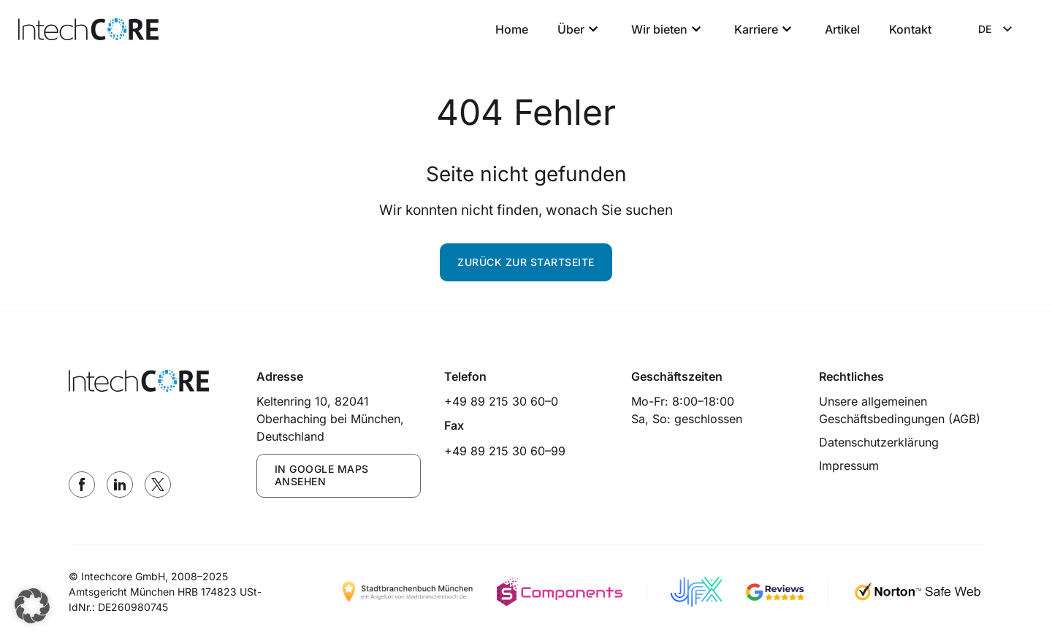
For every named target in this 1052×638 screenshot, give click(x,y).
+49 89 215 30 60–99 (504, 451)
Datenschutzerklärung (879, 442)
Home (511, 29)
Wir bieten (668, 29)
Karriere (765, 29)
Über (579, 29)
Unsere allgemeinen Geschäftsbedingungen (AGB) (899, 410)
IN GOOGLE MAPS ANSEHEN (322, 475)
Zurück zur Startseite (526, 262)
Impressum (849, 465)
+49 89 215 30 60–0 (501, 401)
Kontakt (910, 29)
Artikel (842, 29)
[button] (32, 606)
